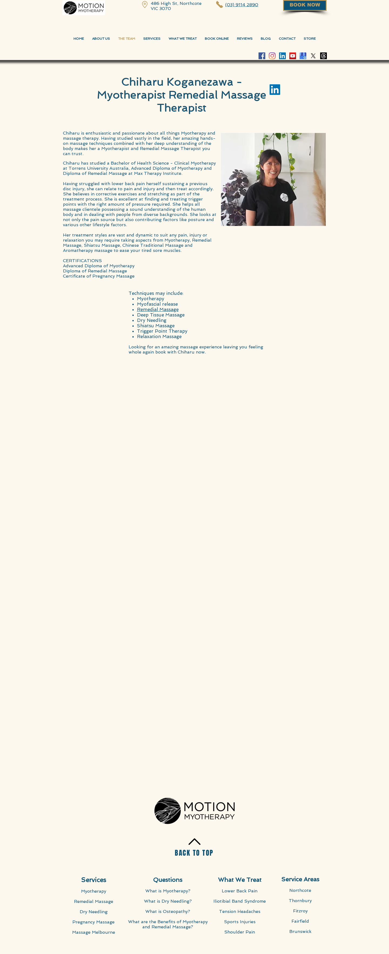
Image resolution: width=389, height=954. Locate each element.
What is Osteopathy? (167, 911)
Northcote (300, 890)
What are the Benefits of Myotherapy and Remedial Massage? (168, 924)
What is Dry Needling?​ (168, 901)
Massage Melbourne (93, 932)
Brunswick (300, 931)
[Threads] (323, 55)
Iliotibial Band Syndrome (239, 901)
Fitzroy (300, 910)
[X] (313, 55)
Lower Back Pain (239, 890)
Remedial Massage (93, 901)
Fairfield (300, 921)
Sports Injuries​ (240, 921)
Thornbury (300, 900)
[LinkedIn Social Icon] (282, 55)
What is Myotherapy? (167, 890)
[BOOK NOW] (305, 5)
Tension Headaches (239, 911)
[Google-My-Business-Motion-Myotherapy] (303, 55)
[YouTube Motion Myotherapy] (292, 55)
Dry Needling (94, 911)
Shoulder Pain (239, 932)
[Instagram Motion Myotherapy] (272, 55)
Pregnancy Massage (93, 922)
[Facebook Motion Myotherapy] (262, 55)
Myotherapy (93, 891)
